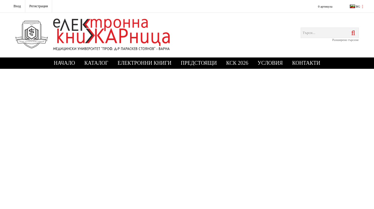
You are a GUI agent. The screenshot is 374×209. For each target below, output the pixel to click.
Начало (64, 63)
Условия (270, 63)
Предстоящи (199, 63)
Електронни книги (144, 63)
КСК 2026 (237, 63)
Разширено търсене (345, 40)
